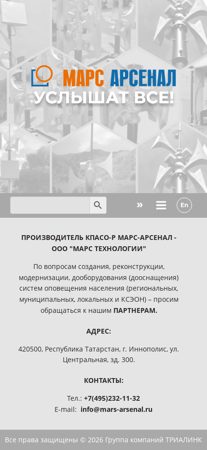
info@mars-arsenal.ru (116, 409)
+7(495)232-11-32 (112, 398)
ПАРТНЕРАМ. (135, 310)
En (184, 205)
